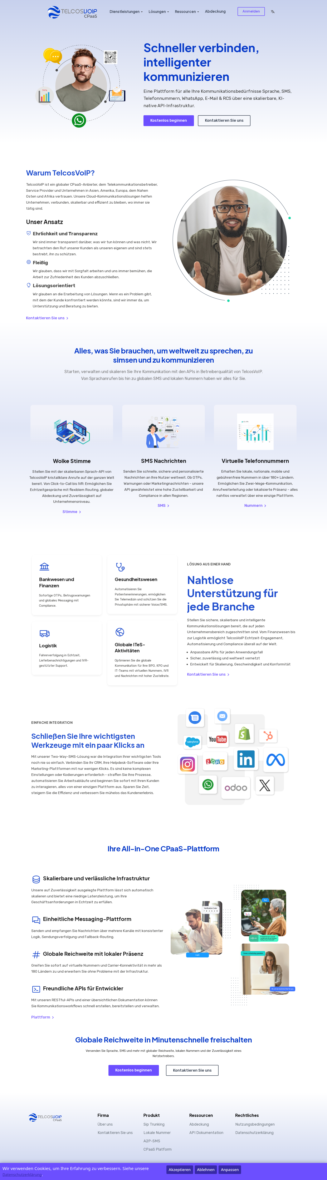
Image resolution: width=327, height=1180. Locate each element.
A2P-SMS (151, 1141)
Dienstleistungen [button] (125, 11)
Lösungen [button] (157, 11)
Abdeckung (215, 11)
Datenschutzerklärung (254, 1132)
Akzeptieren (180, 1169)
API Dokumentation (206, 1132)
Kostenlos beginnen (168, 120)
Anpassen (230, 1169)
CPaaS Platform (157, 1149)
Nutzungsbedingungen (255, 1124)
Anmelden (251, 11)
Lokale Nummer (157, 1132)
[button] (272, 11)
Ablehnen (206, 1169)
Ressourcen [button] (185, 11)
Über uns (105, 1124)
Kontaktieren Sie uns (224, 120)
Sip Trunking (154, 1124)
